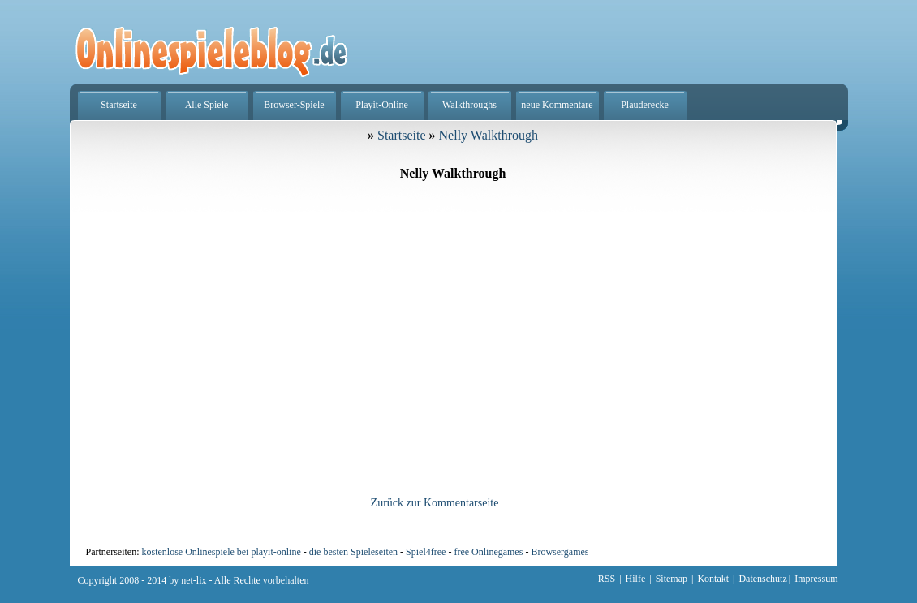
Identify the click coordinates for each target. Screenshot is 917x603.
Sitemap (671, 578)
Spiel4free (426, 552)
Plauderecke (645, 104)
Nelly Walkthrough (488, 135)
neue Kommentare (556, 104)
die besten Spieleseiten (353, 552)
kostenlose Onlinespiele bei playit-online (220, 552)
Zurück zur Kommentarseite (435, 503)
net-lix (193, 580)
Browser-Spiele (294, 104)
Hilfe (636, 578)
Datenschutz (762, 578)
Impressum (815, 578)
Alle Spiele (207, 104)
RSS (606, 578)
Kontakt (713, 578)
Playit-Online (381, 104)
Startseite (119, 104)
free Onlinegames (488, 552)
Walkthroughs (469, 104)
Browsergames (559, 552)
